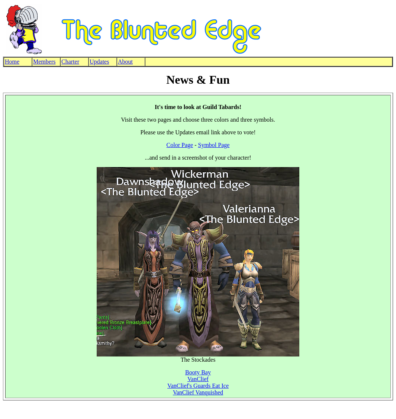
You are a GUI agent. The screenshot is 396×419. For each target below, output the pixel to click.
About (125, 61)
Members (44, 61)
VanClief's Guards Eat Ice (198, 386)
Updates (99, 61)
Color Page (180, 145)
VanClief (198, 379)
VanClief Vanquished (198, 392)
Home (12, 61)
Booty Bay (198, 372)
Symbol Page (213, 145)
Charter (70, 61)
